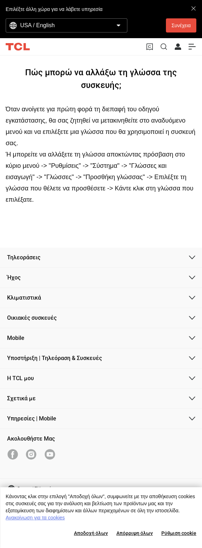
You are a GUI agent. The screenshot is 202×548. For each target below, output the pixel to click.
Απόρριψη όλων (134, 533)
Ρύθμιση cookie (178, 533)
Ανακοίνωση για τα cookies (35, 517)
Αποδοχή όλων (91, 533)
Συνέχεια (181, 25)
